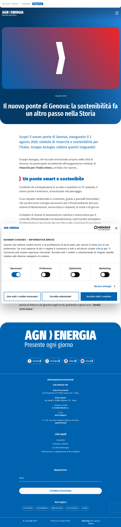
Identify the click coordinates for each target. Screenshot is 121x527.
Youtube (87, 361)
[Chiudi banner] (116, 228)
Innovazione (57, 508)
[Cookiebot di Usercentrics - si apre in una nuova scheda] (96, 228)
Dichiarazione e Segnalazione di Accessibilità (60, 451)
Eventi (85, 508)
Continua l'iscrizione (60, 490)
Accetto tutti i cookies (98, 296)
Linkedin (70, 361)
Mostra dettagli (102, 286)
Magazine (37, 3)
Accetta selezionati (60, 296)
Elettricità (27, 508)
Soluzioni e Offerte (10, 3)
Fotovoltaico (72, 508)
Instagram (52, 361)
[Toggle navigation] (117, 13)
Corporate (26, 3)
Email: (21, 478)
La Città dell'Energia (60, 448)
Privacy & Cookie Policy (60, 521)
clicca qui (102, 248)
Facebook (34, 361)
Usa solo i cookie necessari (22, 296)
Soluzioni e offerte (60, 444)
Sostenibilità (41, 508)
